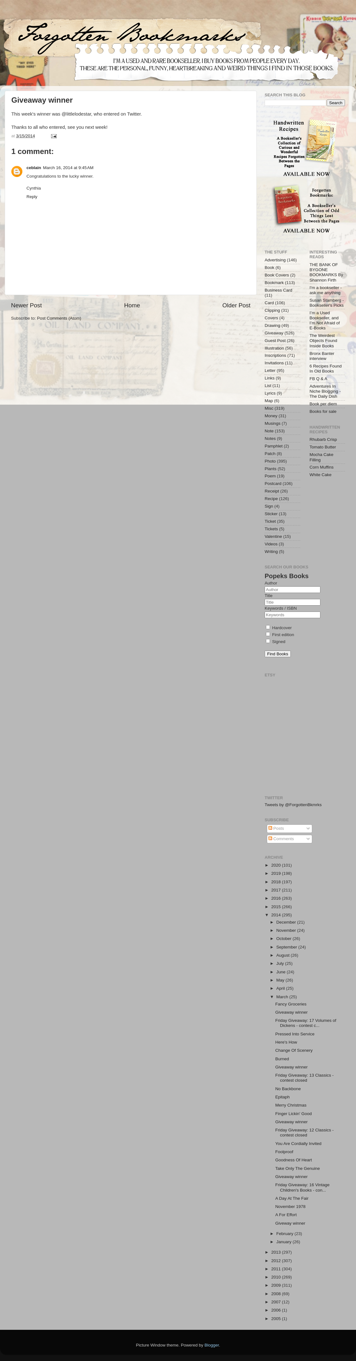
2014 (276, 915)
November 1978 (290, 1206)
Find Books (277, 654)
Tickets (271, 529)
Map (269, 400)
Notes (270, 438)
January (284, 1241)
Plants (271, 468)
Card (269, 302)
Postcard (273, 483)
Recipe (271, 498)
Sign (269, 506)
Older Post (236, 305)
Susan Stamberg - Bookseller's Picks (327, 303)
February (285, 1233)
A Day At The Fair (292, 1198)
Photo (270, 461)
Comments (281, 838)
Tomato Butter (323, 447)
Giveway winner (290, 1223)
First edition (280, 634)
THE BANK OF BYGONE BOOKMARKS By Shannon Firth (326, 272)
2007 (276, 1302)
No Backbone (288, 1088)
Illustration (274, 348)
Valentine (273, 536)
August (283, 955)
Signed (275, 641)
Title (269, 595)
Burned (282, 1058)
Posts (276, 828)
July (280, 963)
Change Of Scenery (294, 1050)
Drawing (272, 325)
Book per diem (323, 403)
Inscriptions (275, 355)
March (282, 996)
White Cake (321, 474)
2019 (276, 873)
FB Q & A (318, 378)
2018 (276, 882)
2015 (276, 906)
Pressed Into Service (295, 1034)
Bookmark (274, 282)
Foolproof (284, 1151)
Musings (272, 423)
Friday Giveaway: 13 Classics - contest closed (304, 1078)
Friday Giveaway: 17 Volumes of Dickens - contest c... (305, 1023)
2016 (276, 898)
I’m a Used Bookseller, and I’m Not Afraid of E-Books (325, 320)
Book (269, 267)
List (268, 385)
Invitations (274, 363)
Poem (270, 476)
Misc (269, 408)
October (284, 938)
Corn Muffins (322, 467)
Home (132, 305)
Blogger (211, 1345)
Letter (270, 370)
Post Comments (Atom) (59, 318)
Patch (270, 453)
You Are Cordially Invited (298, 1143)
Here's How (286, 1042)
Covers (271, 318)
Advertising (275, 260)
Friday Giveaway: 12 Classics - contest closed (304, 1132)
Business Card (278, 290)
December (286, 922)
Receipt (272, 491)
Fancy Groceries (291, 1004)
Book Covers (277, 275)
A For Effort (286, 1214)
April (281, 988)
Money (271, 415)
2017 (276, 890)
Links (270, 378)
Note (269, 431)
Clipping (272, 310)
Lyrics (270, 393)
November (286, 930)
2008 (276, 1293)
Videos (271, 544)
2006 (276, 1310)
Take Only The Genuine (297, 1168)
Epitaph (282, 1097)
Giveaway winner (291, 1012)
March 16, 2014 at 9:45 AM (68, 167)
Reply (31, 196)
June (281, 972)
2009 (276, 1285)
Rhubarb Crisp (323, 439)
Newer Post (26, 305)
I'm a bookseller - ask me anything (326, 290)
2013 (276, 1252)
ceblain (33, 167)
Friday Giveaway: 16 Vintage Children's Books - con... (302, 1187)
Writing (271, 551)
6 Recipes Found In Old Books (326, 368)
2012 (276, 1260)
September (287, 947)
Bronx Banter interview (322, 356)
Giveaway (274, 333)
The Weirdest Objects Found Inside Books (323, 340)
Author (271, 583)
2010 (276, 1277)
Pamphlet (274, 446)
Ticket (270, 521)
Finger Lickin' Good (293, 1113)
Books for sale (323, 411)
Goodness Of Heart (293, 1160)
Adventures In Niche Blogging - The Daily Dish (325, 391)
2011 (276, 1269)
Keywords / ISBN (281, 608)
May (280, 980)
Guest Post (275, 340)
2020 (276, 865)
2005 (276, 1318)
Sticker (271, 513)
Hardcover (279, 627)
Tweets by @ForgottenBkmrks (293, 804)
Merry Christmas (291, 1105)
